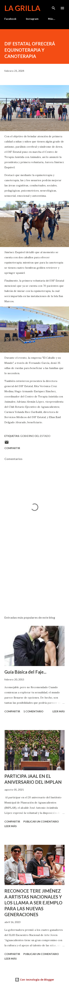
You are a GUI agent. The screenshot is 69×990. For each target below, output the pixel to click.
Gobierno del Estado (35, 435)
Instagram (32, 18)
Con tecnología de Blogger (34, 979)
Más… (51, 18)
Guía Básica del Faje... (25, 672)
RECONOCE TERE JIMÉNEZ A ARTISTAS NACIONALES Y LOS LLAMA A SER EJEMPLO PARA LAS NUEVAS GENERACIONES (33, 902)
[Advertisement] (34, 581)
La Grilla (22, 8)
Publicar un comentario (41, 821)
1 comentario (33, 711)
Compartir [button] (12, 448)
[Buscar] (53, 6)
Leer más (58, 711)
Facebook (10, 18)
